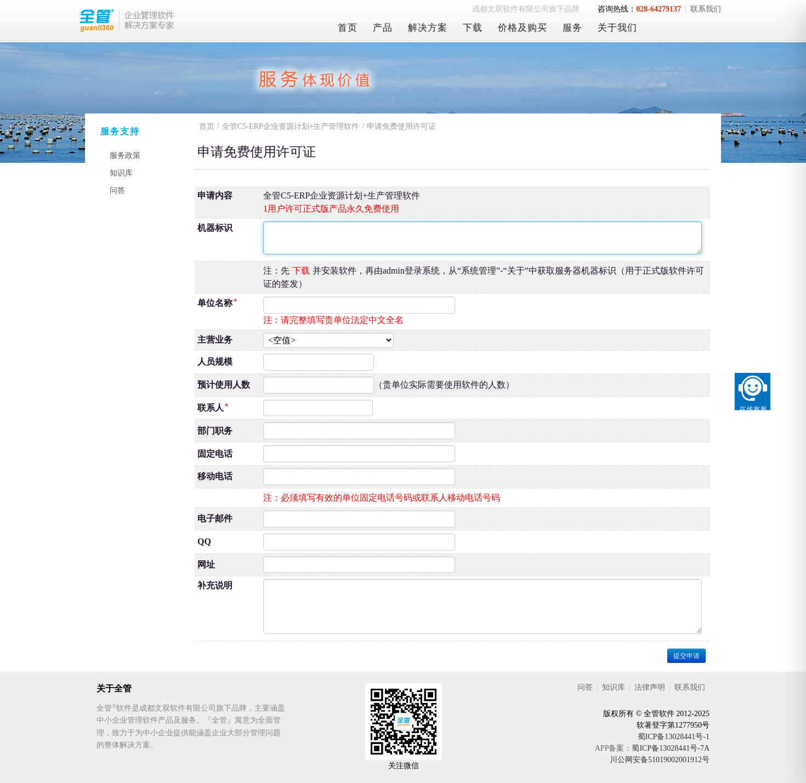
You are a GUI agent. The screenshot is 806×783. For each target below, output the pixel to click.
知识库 (121, 173)
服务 (572, 27)
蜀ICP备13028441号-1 (673, 737)
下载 (473, 27)
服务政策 (125, 155)
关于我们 (617, 27)
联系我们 (705, 9)
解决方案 (427, 27)
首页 (347, 27)
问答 (117, 190)
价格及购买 (522, 27)
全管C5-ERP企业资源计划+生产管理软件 (291, 126)
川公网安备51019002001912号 (659, 760)
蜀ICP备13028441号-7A (670, 748)
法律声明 (649, 687)
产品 (383, 27)
